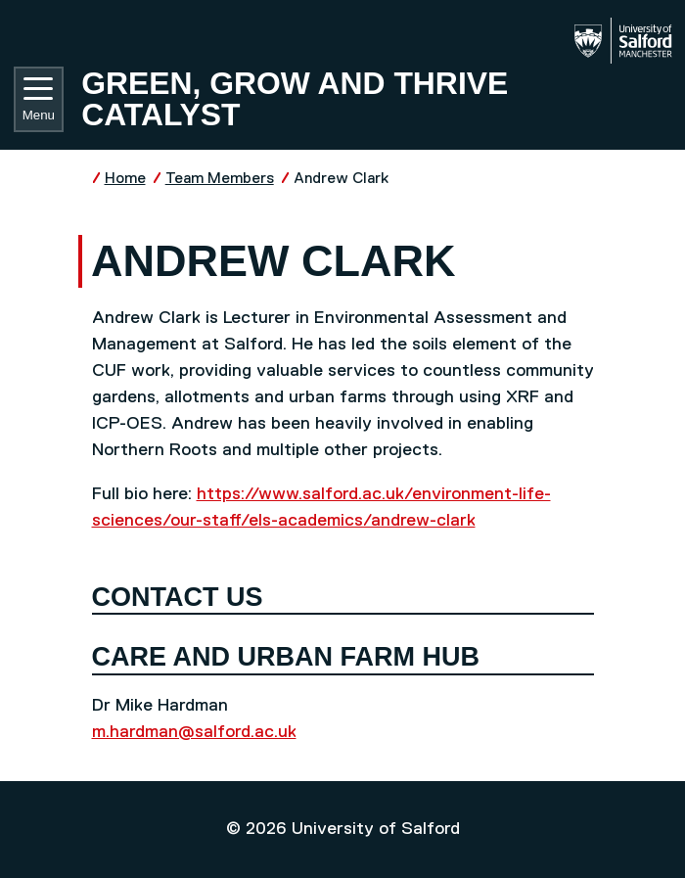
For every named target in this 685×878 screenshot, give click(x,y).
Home (125, 178)
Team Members (219, 178)
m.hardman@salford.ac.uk (194, 732)
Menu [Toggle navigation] (39, 99)
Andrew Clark (341, 178)
